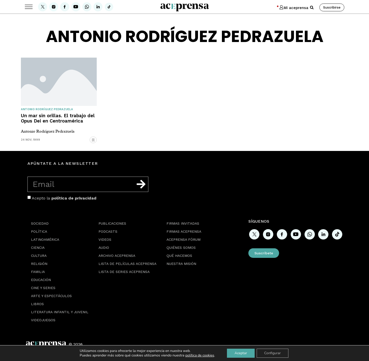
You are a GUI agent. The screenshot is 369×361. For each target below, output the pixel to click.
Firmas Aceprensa (183, 231)
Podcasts (107, 231)
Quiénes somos (181, 248)
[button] (311, 7)
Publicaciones (112, 223)
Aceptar (240, 353)
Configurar (272, 353)
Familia (38, 272)
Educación (41, 280)
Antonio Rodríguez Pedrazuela (47, 109)
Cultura (39, 256)
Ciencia (38, 248)
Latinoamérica (45, 239)
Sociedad (40, 223)
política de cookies (199, 355)
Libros (37, 304)
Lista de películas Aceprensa (127, 264)
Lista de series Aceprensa (124, 272)
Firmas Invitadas (182, 223)
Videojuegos (43, 320)
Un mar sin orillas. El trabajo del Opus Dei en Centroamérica (58, 118)
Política (39, 231)
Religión (39, 264)
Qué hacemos (179, 256)
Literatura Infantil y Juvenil (59, 312)
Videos (104, 239)
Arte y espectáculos (51, 296)
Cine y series (43, 288)
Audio (103, 248)
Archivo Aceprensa (116, 256)
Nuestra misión (181, 264)
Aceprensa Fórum (183, 239)
